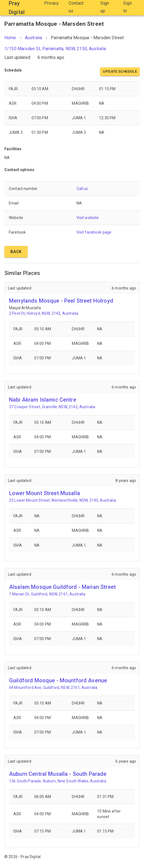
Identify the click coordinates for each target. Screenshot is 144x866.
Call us (82, 188)
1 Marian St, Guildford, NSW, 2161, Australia (47, 594)
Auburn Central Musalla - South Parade (58, 774)
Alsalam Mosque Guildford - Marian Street (62, 587)
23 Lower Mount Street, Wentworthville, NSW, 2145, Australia (62, 500)
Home (10, 37)
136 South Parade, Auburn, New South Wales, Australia (57, 781)
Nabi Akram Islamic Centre (42, 399)
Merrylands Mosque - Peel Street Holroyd (61, 300)
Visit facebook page (94, 232)
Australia (33, 37)
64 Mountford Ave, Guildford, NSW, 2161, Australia (53, 687)
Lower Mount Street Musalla (44, 493)
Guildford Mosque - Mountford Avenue (58, 680)
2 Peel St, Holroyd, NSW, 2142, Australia (43, 313)
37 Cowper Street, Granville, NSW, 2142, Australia (52, 407)
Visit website (88, 217)
